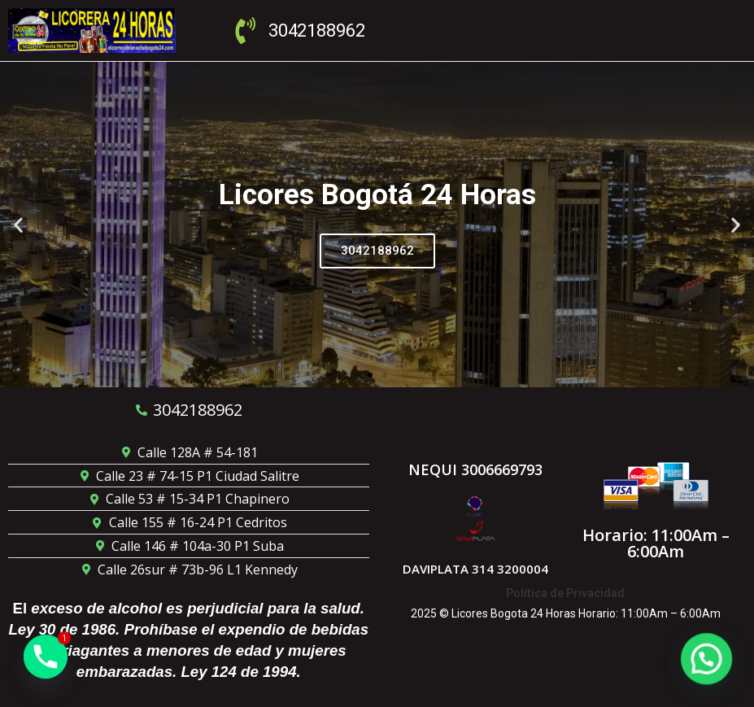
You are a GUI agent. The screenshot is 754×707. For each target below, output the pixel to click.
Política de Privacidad (565, 593)
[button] (18, 224)
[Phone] (46, 665)
